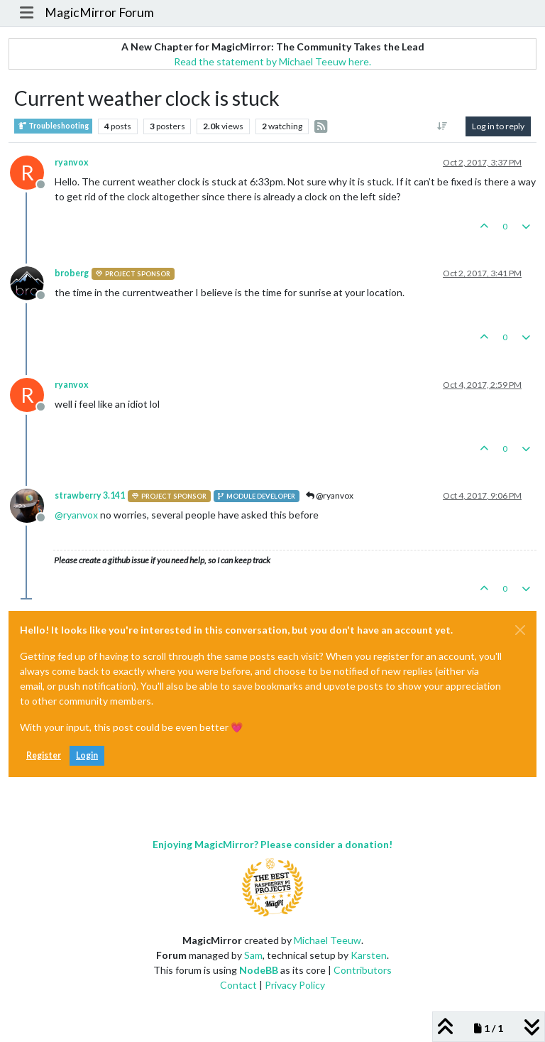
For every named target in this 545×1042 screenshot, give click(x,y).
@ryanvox (329, 495)
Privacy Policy (295, 985)
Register (43, 755)
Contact (238, 985)
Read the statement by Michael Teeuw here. (272, 61)
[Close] (520, 630)
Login (87, 755)
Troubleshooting (53, 126)
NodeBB (258, 970)
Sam (253, 955)
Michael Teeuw (327, 940)
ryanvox (72, 162)
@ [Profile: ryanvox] (76, 515)
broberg (72, 273)
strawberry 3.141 (90, 495)
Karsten (369, 955)
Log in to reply (498, 126)
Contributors (363, 970)
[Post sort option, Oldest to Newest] (442, 126)
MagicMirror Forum (99, 12)
